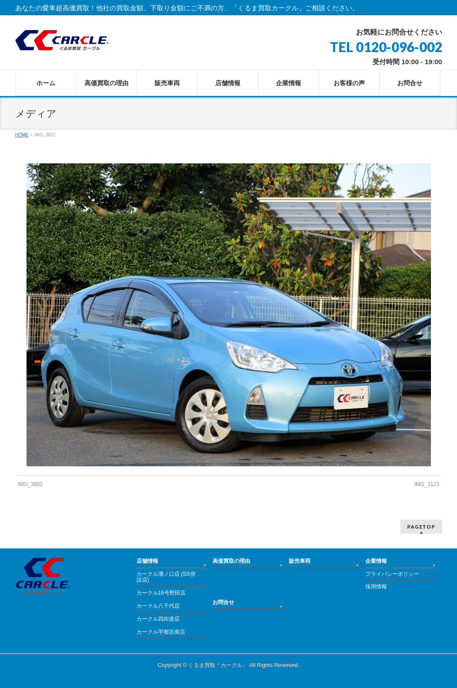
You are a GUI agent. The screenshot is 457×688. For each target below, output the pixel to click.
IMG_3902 (30, 484)
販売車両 (300, 561)
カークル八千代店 (158, 606)
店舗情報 (147, 561)
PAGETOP (421, 527)
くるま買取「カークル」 (218, 665)
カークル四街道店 (158, 619)
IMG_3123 (426, 484)
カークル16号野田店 (161, 593)
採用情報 (376, 586)
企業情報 (376, 561)
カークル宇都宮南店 (161, 632)
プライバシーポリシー (392, 574)
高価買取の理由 (231, 561)
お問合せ (223, 602)
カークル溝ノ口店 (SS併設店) (166, 577)
